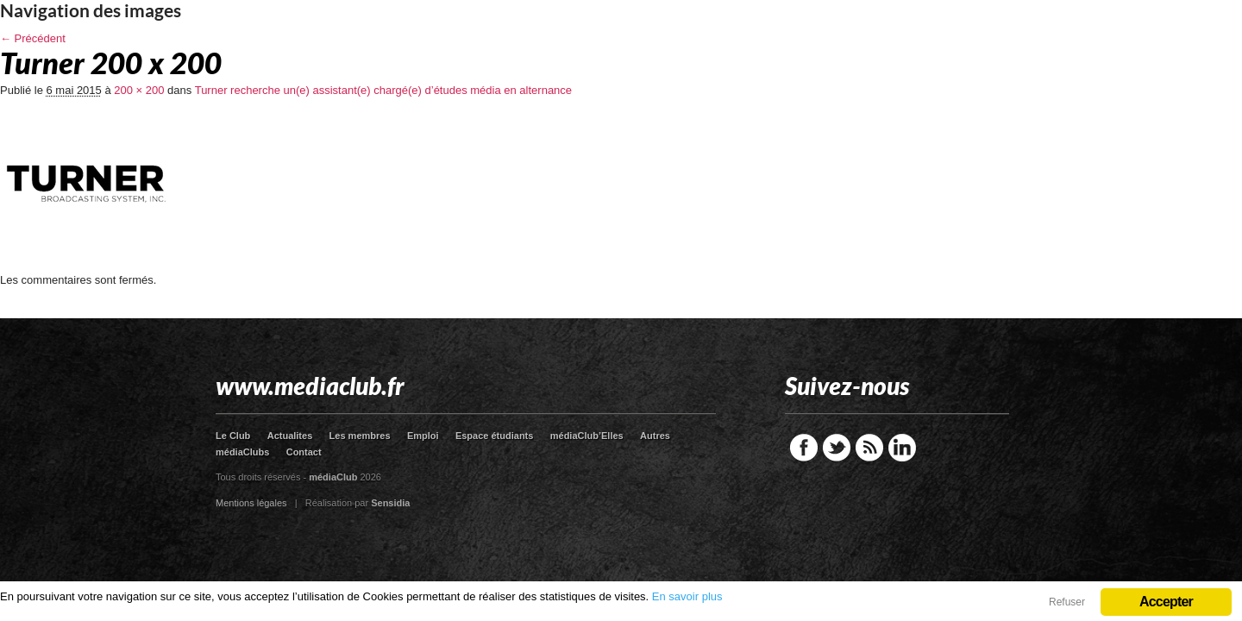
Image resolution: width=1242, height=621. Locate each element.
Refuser (1067, 602)
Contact (304, 452)
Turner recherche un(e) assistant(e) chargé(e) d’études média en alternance (383, 90)
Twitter (836, 447)
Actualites (290, 435)
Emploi (423, 435)
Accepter (1166, 601)
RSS (869, 447)
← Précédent (33, 38)
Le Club (233, 435)
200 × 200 (139, 90)
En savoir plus (687, 596)
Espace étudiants (494, 435)
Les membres (360, 435)
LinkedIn (902, 447)
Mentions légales (251, 503)
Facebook (804, 447)
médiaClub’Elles (587, 435)
